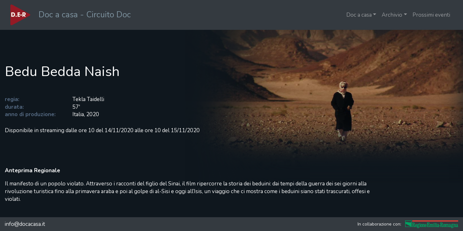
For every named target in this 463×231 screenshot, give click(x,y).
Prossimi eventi (431, 15)
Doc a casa (359, 15)
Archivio (392, 15)
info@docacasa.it (25, 224)
